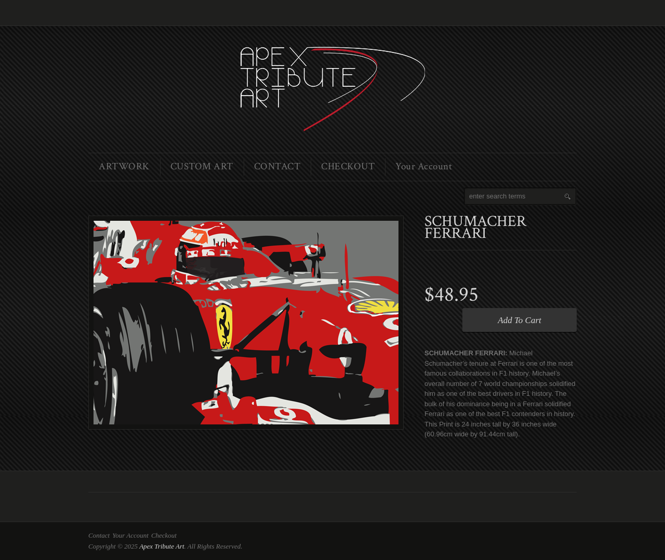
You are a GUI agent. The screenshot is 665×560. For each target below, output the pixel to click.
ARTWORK (124, 166)
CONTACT (277, 166)
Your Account (423, 166)
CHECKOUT (348, 166)
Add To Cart (519, 320)
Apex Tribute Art (161, 546)
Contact (99, 535)
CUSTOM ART (201, 166)
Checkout (164, 535)
